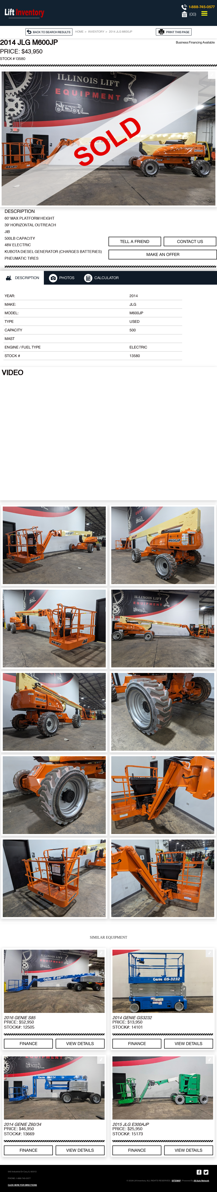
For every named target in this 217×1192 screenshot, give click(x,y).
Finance (28, 1043)
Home (79, 32)
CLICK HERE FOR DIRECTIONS (22, 1185)
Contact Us (190, 241)
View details (80, 1043)
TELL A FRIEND (134, 241)
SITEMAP (176, 1181)
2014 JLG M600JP (120, 32)
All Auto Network (201, 1181)
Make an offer (162, 254)
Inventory (96, 32)
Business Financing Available (195, 42)
